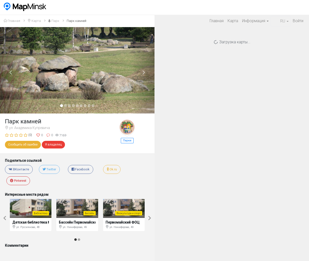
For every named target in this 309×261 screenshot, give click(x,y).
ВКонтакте (19, 169)
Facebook (81, 169)
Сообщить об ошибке (23, 144)
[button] (11, 70)
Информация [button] (255, 20)
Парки (127, 140)
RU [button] (281, 21)
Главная (217, 20)
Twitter (49, 169)
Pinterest (18, 180)
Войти (298, 20)
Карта (233, 20)
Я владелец (53, 144)
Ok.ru (112, 169)
